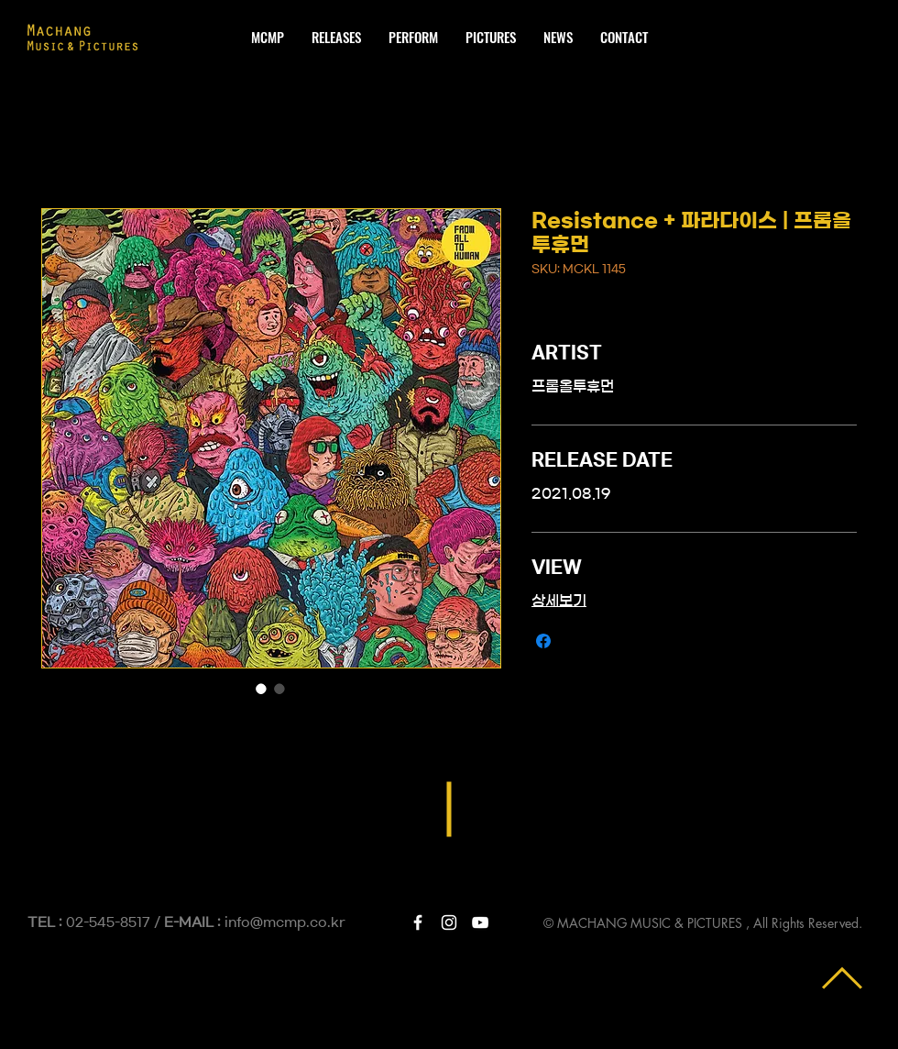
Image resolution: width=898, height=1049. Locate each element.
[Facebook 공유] (543, 641)
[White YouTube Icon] (480, 922)
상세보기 (558, 600)
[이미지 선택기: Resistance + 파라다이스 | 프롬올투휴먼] (261, 688)
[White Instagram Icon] (449, 922)
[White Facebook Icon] (418, 922)
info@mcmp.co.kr (284, 922)
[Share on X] (578, 641)
